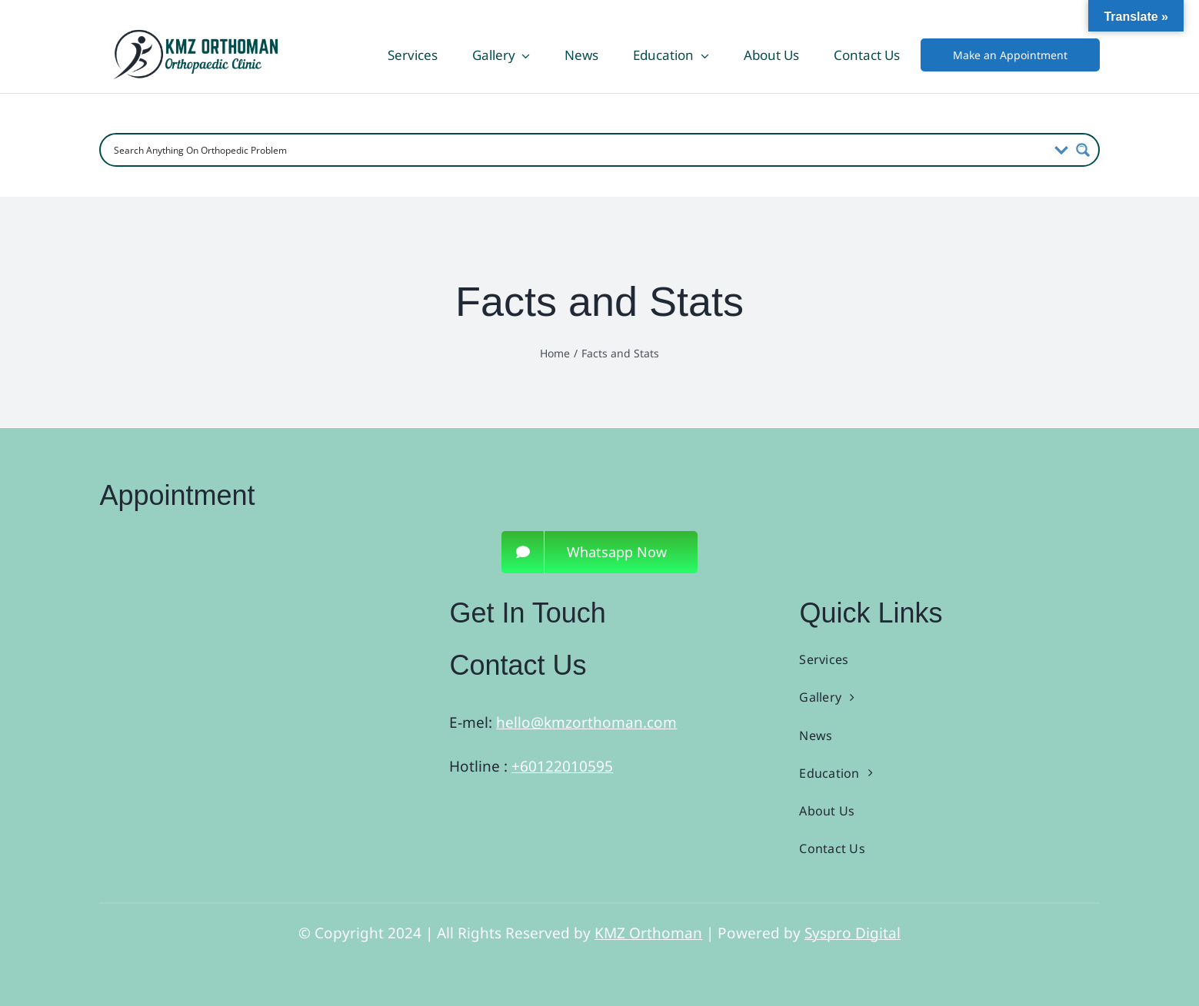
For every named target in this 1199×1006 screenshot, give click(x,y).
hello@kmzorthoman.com (586, 722)
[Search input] (578, 149)
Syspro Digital (852, 933)
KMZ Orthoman (648, 933)
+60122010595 (562, 766)
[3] (234, 603)
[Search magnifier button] (1083, 150)
